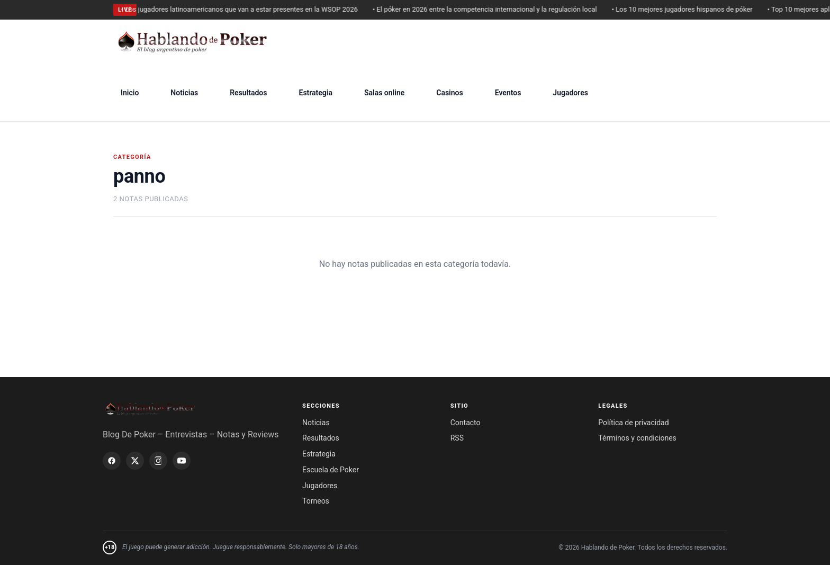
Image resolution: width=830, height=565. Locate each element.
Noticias (184, 92)
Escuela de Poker (330, 469)
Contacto (465, 422)
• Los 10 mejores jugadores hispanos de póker (685, 9)
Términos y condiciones (637, 438)
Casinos (449, 92)
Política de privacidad (633, 422)
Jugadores (570, 92)
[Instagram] (158, 461)
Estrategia (315, 92)
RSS (457, 438)
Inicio (130, 92)
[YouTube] (182, 461)
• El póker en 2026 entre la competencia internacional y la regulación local (488, 9)
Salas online (384, 92)
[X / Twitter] (135, 461)
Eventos (508, 92)
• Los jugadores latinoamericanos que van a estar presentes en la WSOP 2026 (242, 9)
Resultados (248, 92)
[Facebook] (112, 461)
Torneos (315, 501)
